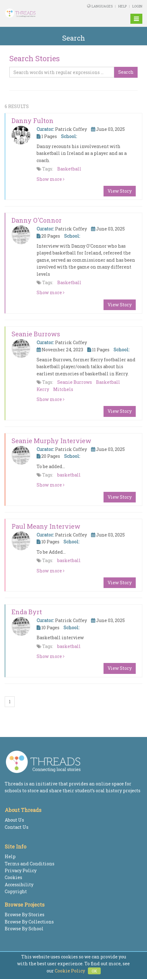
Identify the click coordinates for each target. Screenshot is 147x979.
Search (126, 72)
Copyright (16, 891)
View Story (120, 191)
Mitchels (63, 389)
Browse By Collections (29, 922)
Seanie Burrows (36, 334)
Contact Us (16, 827)
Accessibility (19, 885)
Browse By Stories (24, 914)
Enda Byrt (27, 612)
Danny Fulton (32, 120)
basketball (69, 475)
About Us (14, 820)
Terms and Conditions (29, 864)
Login (137, 6)
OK (94, 970)
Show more (50, 179)
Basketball (69, 169)
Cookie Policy (70, 971)
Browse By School (24, 929)
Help (122, 6)
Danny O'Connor (37, 220)
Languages (103, 6)
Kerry (43, 389)
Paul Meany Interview (46, 526)
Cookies (13, 877)
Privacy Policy (21, 870)
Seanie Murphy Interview (51, 441)
